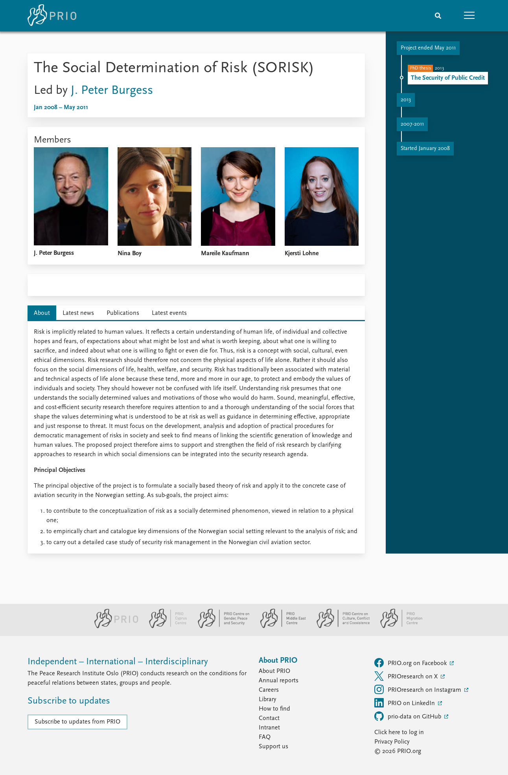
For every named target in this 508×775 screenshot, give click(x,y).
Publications (123, 313)
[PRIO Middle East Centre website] (280, 626)
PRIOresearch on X (406, 676)
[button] (469, 15)
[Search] (438, 15)
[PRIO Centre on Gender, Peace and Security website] (220, 626)
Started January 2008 (425, 149)
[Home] (52, 15)
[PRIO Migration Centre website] (397, 626)
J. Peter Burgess (112, 90)
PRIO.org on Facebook (411, 662)
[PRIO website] (113, 626)
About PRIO (274, 671)
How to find (274, 709)
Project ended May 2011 (428, 48)
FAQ (265, 737)
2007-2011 (412, 124)
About (42, 313)
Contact (269, 718)
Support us (273, 747)
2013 (406, 100)
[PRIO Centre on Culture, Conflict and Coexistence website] (340, 626)
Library (267, 699)
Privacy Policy (391, 742)
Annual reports (278, 681)
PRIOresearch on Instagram (418, 689)
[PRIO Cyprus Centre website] (164, 626)
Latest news (78, 313)
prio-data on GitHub (408, 716)
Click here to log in (399, 732)
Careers (269, 690)
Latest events (169, 313)
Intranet (269, 728)
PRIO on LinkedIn (405, 702)
